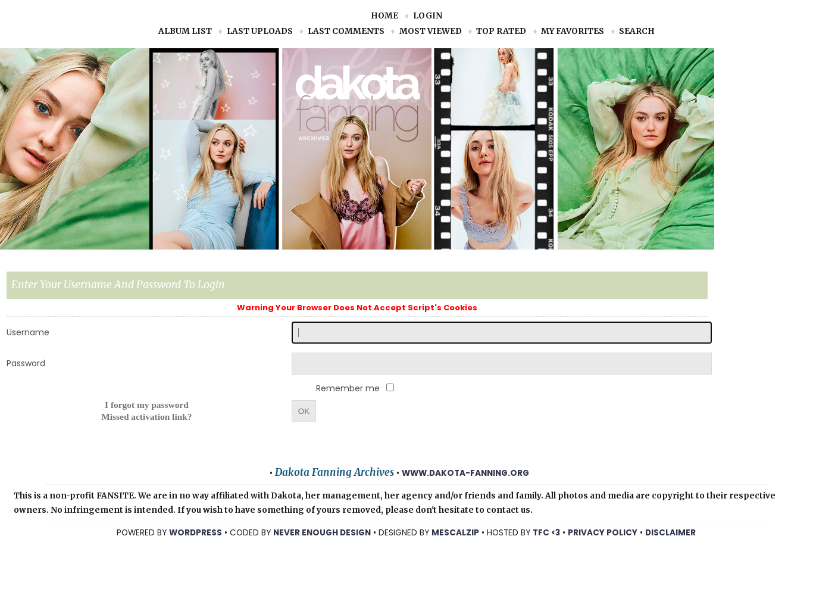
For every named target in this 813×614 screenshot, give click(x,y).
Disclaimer (670, 532)
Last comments (346, 31)
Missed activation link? (146, 417)
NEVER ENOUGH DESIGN (322, 532)
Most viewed (430, 31)
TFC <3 (546, 532)
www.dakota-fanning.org (465, 473)
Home (384, 16)
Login (427, 16)
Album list (185, 31)
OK (303, 411)
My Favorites (572, 31)
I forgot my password (147, 405)
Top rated (501, 31)
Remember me (349, 388)
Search (637, 31)
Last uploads (260, 31)
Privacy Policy (602, 532)
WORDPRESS (195, 532)
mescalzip (455, 532)
